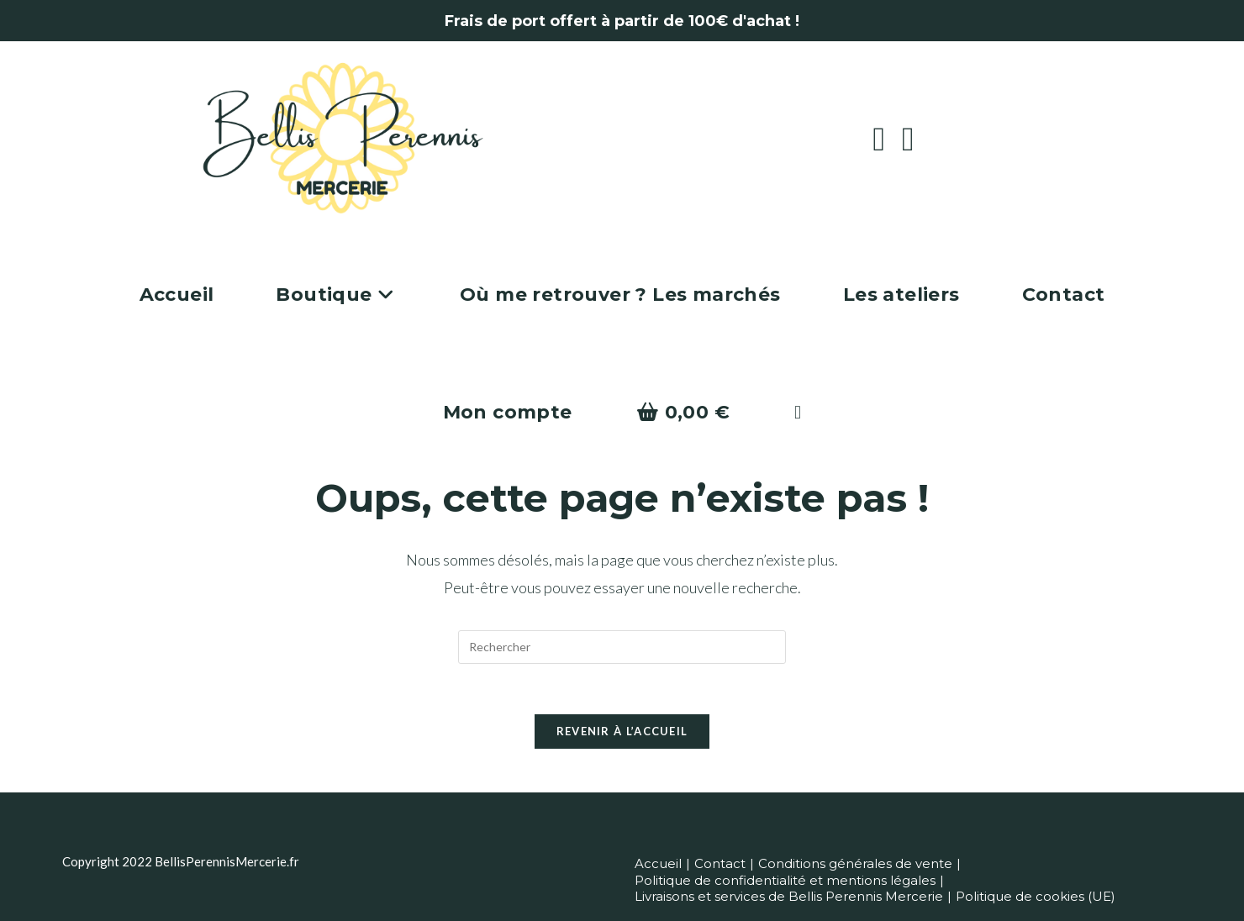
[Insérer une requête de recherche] (622, 647)
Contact (720, 863)
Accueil (658, 863)
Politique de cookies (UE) (1035, 896)
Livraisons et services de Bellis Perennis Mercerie (789, 896)
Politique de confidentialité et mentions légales (785, 880)
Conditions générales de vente (855, 863)
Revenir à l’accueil (622, 732)
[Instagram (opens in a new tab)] (916, 138)
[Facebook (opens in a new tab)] (887, 138)
